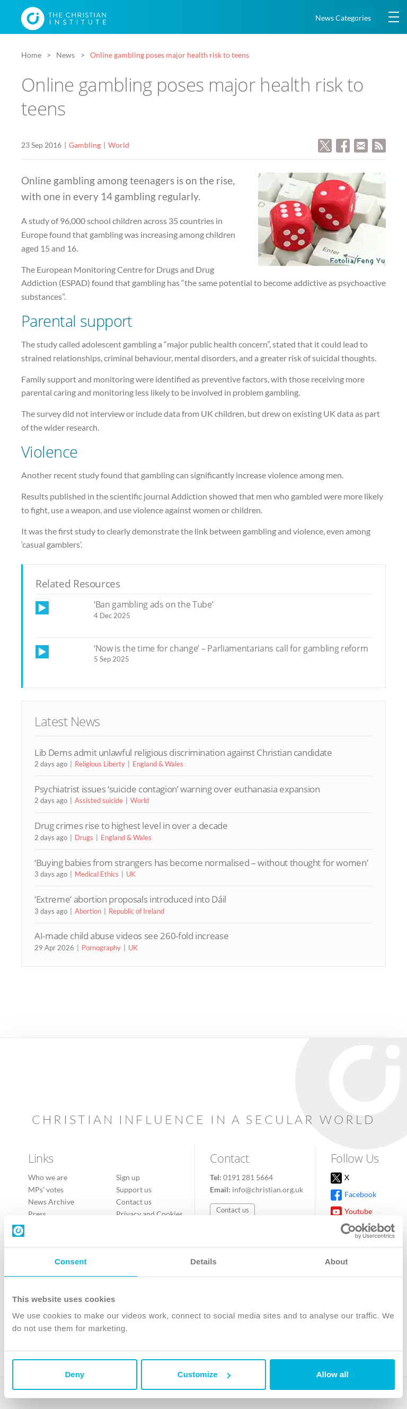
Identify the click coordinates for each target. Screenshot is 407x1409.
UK (131, 874)
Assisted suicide (99, 800)
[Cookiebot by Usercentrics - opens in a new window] (348, 1231)
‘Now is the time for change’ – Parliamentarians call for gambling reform (231, 648)
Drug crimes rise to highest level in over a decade (131, 825)
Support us (134, 1189)
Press (37, 1213)
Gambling (85, 144)
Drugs (84, 837)
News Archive (51, 1201)
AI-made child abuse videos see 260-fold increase (131, 936)
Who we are (47, 1177)
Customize (204, 1374)
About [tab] (336, 1261)
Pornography (101, 947)
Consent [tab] (71, 1261)
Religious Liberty (100, 764)
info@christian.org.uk (267, 1189)
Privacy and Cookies (149, 1213)
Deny (74, 1374)
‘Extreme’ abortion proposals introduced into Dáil (130, 899)
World (118, 144)
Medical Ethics (97, 874)
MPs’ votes (46, 1189)
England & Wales (157, 764)
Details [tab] (203, 1261)
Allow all (332, 1374)
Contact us (134, 1201)
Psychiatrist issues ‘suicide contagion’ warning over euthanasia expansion (177, 789)
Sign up (128, 1177)
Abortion (88, 911)
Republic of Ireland (136, 911)
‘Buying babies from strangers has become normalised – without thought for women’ (201, 863)
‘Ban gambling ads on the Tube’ (154, 604)
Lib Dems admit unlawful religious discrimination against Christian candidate (183, 752)
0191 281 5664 (248, 1177)
